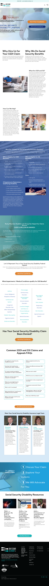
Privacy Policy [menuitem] (3, 577)
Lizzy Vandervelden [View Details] (37, 428)
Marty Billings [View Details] (23, 427)
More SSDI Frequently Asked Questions (24, 406)
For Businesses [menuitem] (40, 550)
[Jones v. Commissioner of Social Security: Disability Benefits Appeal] (39, 503)
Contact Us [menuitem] (31, 564)
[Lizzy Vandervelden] (38, 424)
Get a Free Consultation (37, 22)
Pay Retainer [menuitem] (31, 548)
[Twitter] (43, 577)
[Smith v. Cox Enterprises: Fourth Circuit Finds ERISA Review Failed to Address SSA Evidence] (24, 503)
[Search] (44, 5)
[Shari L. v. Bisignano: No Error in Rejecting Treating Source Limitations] (9, 503)
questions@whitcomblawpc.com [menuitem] (27, 1)
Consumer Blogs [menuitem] (31, 560)
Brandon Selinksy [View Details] (8, 428)
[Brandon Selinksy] (10, 424)
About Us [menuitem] (31, 552)
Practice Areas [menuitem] (32, 555)
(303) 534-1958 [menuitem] (19, 1)
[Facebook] (41, 577)
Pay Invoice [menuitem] (31, 550)
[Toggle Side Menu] (47, 5)
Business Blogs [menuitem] (32, 557)
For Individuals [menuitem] (40, 548)
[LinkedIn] (46, 577)
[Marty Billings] (24, 424)
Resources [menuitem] (31, 562)
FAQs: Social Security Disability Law (37, 26)
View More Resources (24, 535)
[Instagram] (45, 577)
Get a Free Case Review (24, 273)
